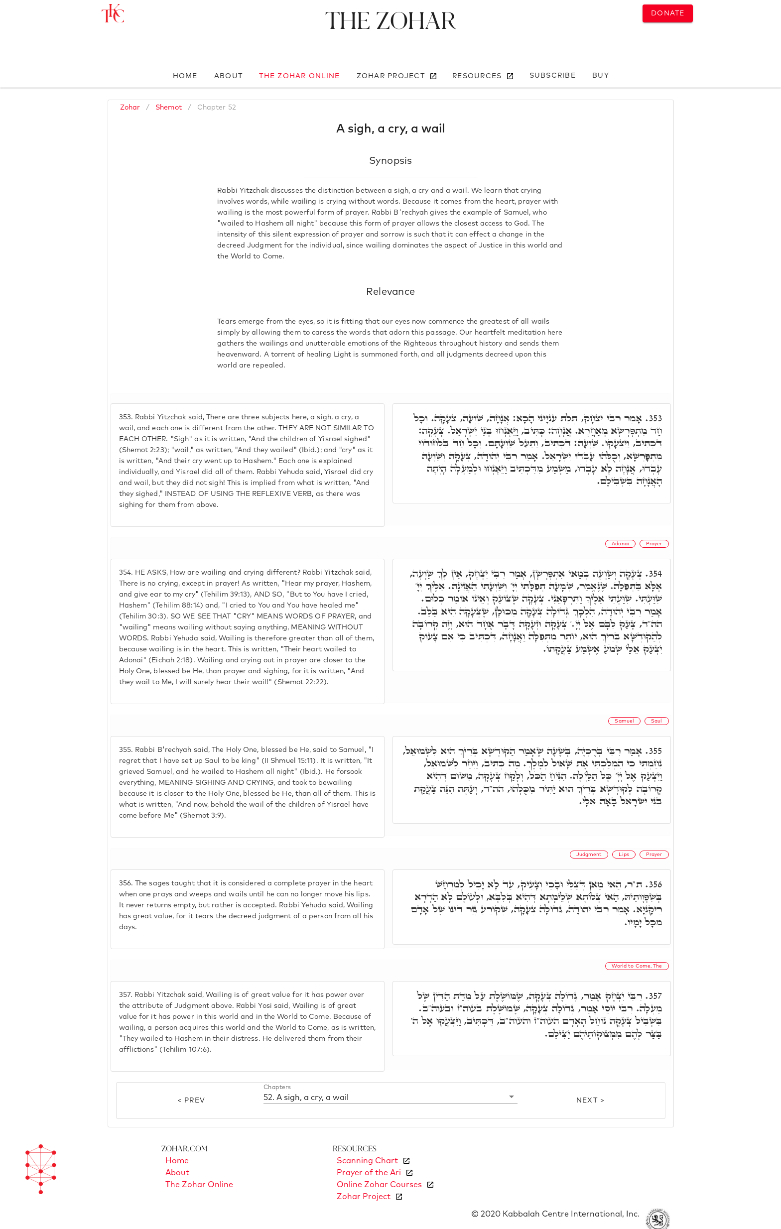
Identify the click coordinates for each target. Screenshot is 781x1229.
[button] (390, 1097)
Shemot (168, 107)
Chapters (277, 1088)
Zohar (130, 107)
